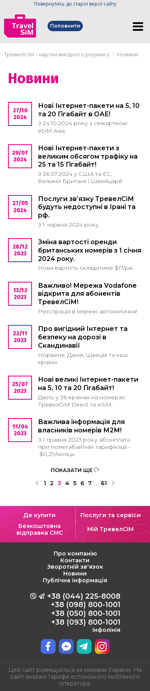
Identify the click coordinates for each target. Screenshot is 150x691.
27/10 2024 (20, 114)
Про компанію (75, 553)
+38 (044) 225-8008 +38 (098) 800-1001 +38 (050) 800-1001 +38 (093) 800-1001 (83, 612)
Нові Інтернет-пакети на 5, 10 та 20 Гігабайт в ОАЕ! (89, 110)
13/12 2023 (20, 294)
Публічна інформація (75, 580)
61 (104, 483)
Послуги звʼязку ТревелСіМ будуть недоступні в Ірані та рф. (87, 207)
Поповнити (65, 26)
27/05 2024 (20, 206)
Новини (75, 573)
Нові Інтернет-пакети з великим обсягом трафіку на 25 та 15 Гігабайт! (88, 156)
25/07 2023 (20, 387)
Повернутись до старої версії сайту (75, 3)
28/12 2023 (20, 250)
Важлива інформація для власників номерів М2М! (81, 426)
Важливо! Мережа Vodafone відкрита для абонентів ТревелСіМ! (87, 294)
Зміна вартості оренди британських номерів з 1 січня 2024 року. (89, 250)
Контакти (75, 560)
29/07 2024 (20, 156)
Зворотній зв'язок (75, 566)
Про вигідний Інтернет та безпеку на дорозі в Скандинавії (83, 337)
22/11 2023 (20, 337)
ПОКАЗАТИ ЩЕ (75, 470)
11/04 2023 (20, 430)
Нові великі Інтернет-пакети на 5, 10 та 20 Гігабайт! (88, 384)
